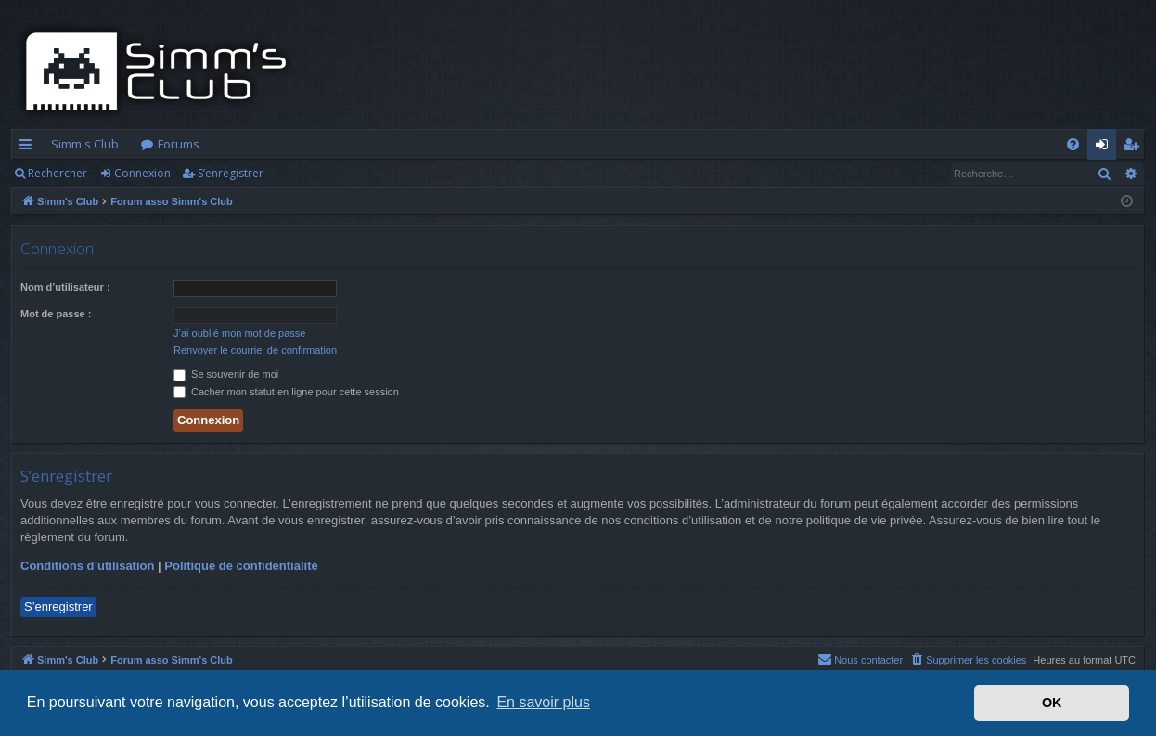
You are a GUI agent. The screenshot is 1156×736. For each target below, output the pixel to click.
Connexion (142, 173)
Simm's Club (85, 144)
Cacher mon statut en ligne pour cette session (286, 391)
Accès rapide (29, 148)
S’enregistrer (230, 173)
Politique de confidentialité (240, 566)
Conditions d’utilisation (87, 566)
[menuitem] (1073, 144)
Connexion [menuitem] (1105, 148)
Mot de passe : (55, 313)
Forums (178, 144)
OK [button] (1052, 702)
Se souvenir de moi (225, 374)
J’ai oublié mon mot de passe (239, 333)
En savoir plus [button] (543, 702)
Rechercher (57, 173)
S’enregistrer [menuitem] (1134, 148)
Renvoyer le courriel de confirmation (255, 349)
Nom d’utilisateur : (65, 286)
